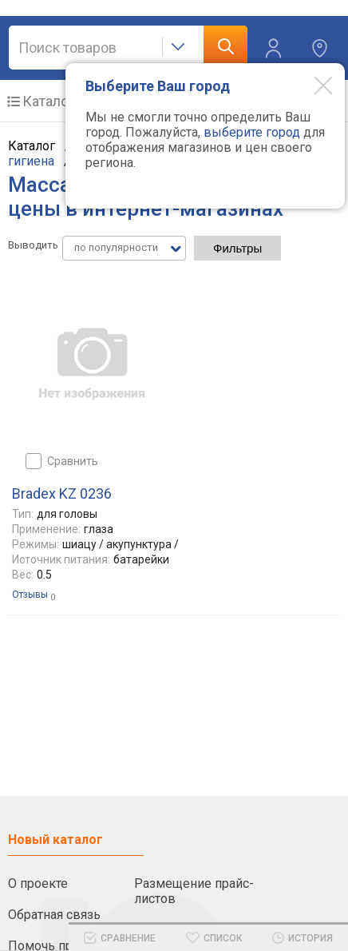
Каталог (48, 101)
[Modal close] (311, 85)
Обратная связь (54, 914)
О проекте (38, 883)
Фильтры (237, 248)
